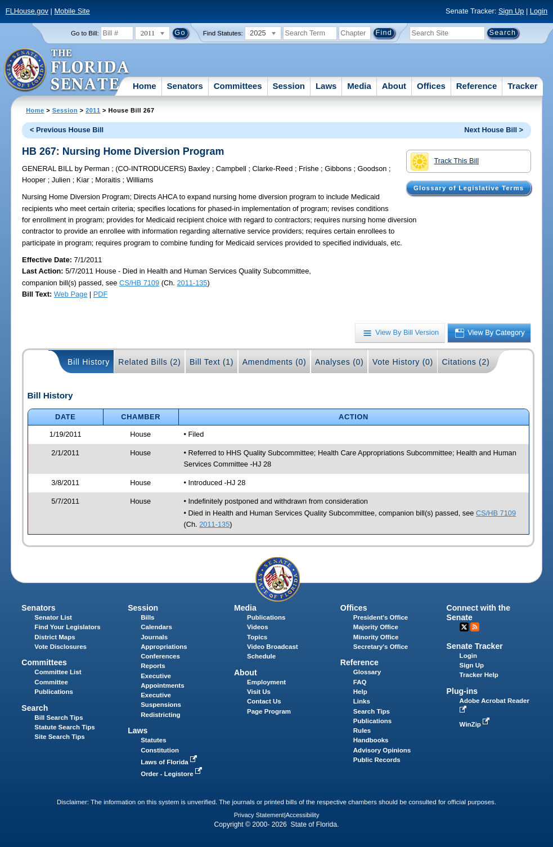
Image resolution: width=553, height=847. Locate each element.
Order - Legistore (172, 773)
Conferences (160, 656)
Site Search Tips (59, 736)
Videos (257, 627)
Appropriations (164, 646)
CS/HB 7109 (139, 283)
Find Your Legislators (67, 627)
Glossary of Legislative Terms (468, 188)
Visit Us (259, 691)
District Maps (54, 637)
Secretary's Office (380, 646)
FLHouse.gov (27, 11)
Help (360, 691)
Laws (326, 86)
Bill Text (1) (211, 361)
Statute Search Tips (64, 727)
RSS (474, 626)
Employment (266, 682)
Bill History (89, 361)
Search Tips (371, 711)
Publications (266, 617)
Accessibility (303, 815)
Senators (185, 86)
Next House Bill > (493, 130)
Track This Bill (445, 162)
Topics (257, 637)
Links (361, 701)
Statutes (153, 740)
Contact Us (264, 701)
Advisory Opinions (382, 750)
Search (34, 707)
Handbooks (371, 740)
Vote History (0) (402, 361)
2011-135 (192, 283)
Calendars (156, 627)
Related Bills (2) (149, 361)
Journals (154, 637)
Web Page (71, 294)
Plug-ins (462, 691)
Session (288, 86)
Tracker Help (479, 674)
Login (538, 11)
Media (359, 86)
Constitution (160, 750)
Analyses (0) (339, 361)
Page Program (269, 711)
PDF (100, 294)
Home (144, 86)
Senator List (53, 617)
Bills (147, 617)
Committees (238, 86)
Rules (362, 730)
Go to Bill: (85, 33)
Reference (476, 86)
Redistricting (160, 714)
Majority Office (375, 627)
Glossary (367, 672)
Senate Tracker (475, 646)
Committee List (57, 672)
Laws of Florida (170, 762)
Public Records (377, 759)
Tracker (522, 86)
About (394, 86)
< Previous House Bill (67, 130)
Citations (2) (465, 361)
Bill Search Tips (58, 717)
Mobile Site (71, 11)
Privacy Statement (259, 815)
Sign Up (511, 11)
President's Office (380, 617)
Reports (153, 665)
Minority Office (376, 637)
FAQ (360, 682)
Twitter (464, 626)
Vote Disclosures (60, 646)
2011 (93, 110)
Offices (431, 86)
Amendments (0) (274, 361)
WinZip (476, 724)
